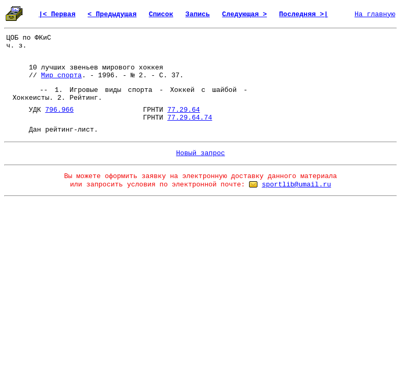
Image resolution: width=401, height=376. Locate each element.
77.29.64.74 (189, 118)
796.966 (59, 110)
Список (161, 14)
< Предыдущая (112, 14)
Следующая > (244, 14)
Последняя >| (303, 14)
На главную (375, 14)
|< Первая (57, 14)
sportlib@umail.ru (296, 185)
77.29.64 (183, 110)
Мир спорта (61, 75)
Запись (197, 14)
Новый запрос (200, 153)
